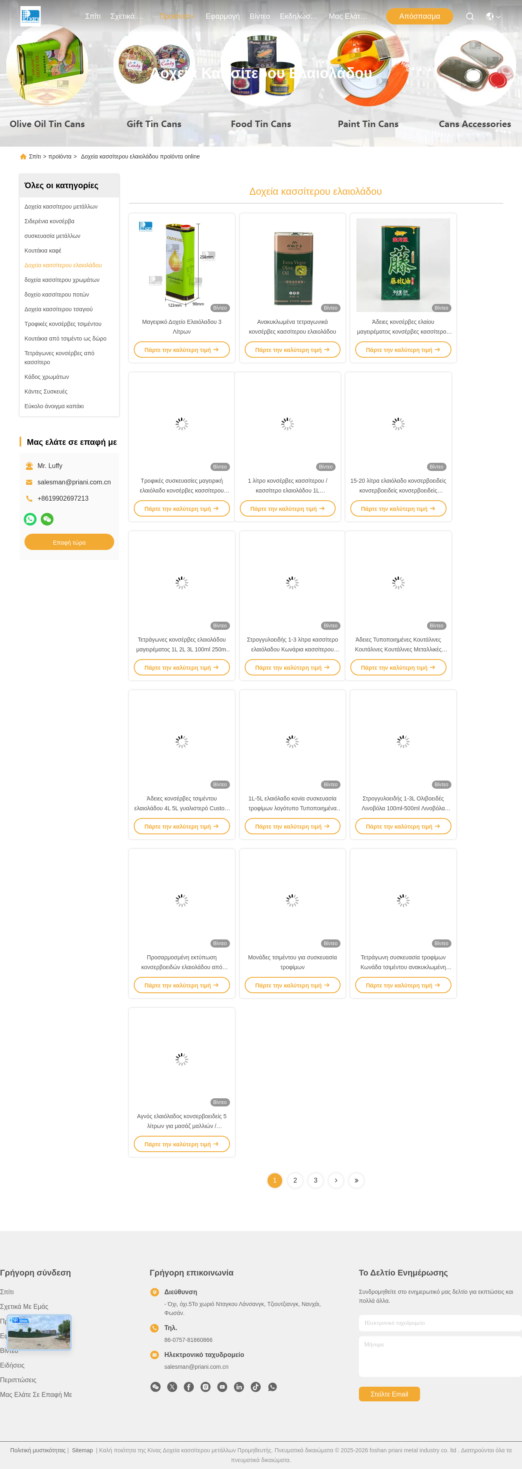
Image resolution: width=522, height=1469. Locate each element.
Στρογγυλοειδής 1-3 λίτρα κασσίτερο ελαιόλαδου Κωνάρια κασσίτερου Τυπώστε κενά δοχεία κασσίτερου (292, 649)
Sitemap (82, 1450)
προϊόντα (177, 16)
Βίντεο (260, 16)
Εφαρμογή (223, 16)
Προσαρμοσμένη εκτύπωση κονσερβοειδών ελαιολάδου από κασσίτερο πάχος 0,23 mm (181, 967)
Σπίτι (93, 16)
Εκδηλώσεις (299, 16)
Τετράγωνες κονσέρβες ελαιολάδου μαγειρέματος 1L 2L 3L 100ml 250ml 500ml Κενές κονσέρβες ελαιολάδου (182, 649)
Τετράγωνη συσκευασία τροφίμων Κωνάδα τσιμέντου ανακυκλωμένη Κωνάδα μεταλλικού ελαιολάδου (403, 967)
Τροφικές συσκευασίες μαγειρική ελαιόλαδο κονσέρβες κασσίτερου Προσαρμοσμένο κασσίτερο (182, 490)
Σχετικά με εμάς (130, 16)
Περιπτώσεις (18, 1380)
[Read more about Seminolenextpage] (336, 1180)
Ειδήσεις (12, 1365)
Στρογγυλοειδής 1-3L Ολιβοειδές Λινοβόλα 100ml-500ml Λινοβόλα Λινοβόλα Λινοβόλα (403, 808)
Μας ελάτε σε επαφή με (348, 16)
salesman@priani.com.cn (74, 482)
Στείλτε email (389, 1394)
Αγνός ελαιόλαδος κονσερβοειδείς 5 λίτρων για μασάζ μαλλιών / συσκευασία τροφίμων (182, 1126)
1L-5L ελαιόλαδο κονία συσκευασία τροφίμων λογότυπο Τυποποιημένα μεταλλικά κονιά (292, 808)
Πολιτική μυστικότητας (38, 1450)
